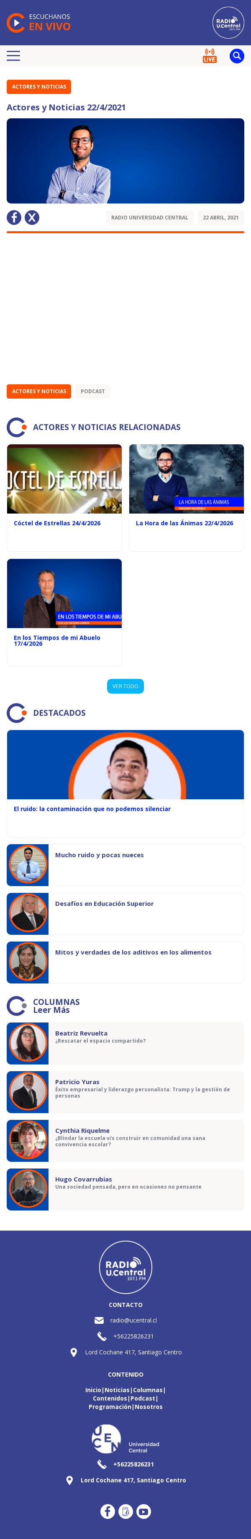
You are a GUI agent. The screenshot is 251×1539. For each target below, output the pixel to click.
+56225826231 (133, 1336)
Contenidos (110, 1398)
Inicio (93, 1390)
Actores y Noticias (39, 86)
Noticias (117, 1390)
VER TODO (125, 686)
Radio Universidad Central (149, 217)
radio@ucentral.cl (133, 1320)
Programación (110, 1407)
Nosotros (149, 1407)
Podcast (93, 391)
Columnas (148, 1390)
